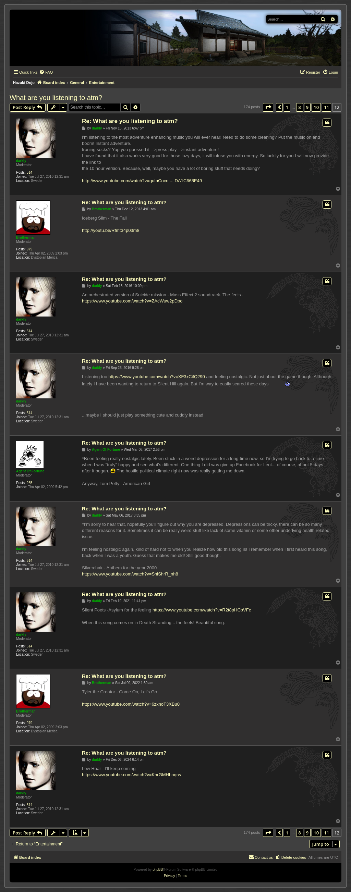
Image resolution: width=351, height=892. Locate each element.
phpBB (158, 869)
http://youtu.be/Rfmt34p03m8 (111, 230)
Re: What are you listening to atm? (130, 121)
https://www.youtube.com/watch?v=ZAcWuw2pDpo (132, 300)
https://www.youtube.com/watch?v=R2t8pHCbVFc (202, 609)
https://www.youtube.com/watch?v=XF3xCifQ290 (156, 376)
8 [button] (299, 107)
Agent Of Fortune (30, 471)
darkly (21, 161)
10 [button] (316, 107)
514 (30, 172)
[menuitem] (46, 72)
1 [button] (287, 107)
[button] (268, 107)
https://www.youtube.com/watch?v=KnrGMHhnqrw (131, 774)
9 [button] (307, 107)
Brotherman (26, 237)
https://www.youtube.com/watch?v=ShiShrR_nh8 (130, 574)
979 (30, 249)
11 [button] (326, 107)
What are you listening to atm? (56, 97)
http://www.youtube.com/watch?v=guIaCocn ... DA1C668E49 (142, 180)
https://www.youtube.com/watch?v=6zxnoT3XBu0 (131, 704)
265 (30, 483)
